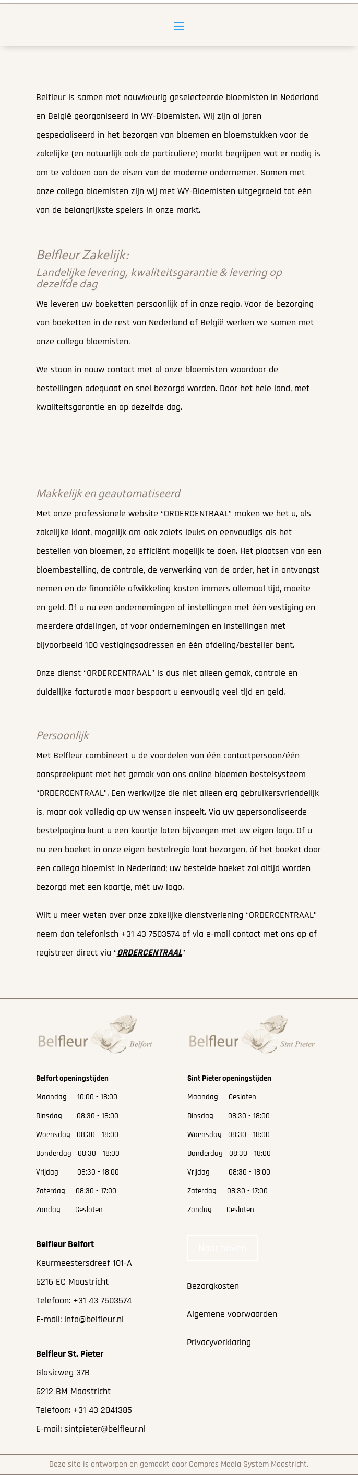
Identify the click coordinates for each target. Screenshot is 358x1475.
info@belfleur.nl (94, 1319)
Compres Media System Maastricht (248, 1464)
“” (149, 953)
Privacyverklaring (219, 1342)
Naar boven (222, 1248)
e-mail (218, 934)
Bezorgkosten (213, 1286)
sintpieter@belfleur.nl (105, 1429)
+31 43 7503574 (150, 934)
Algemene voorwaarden (232, 1314)
